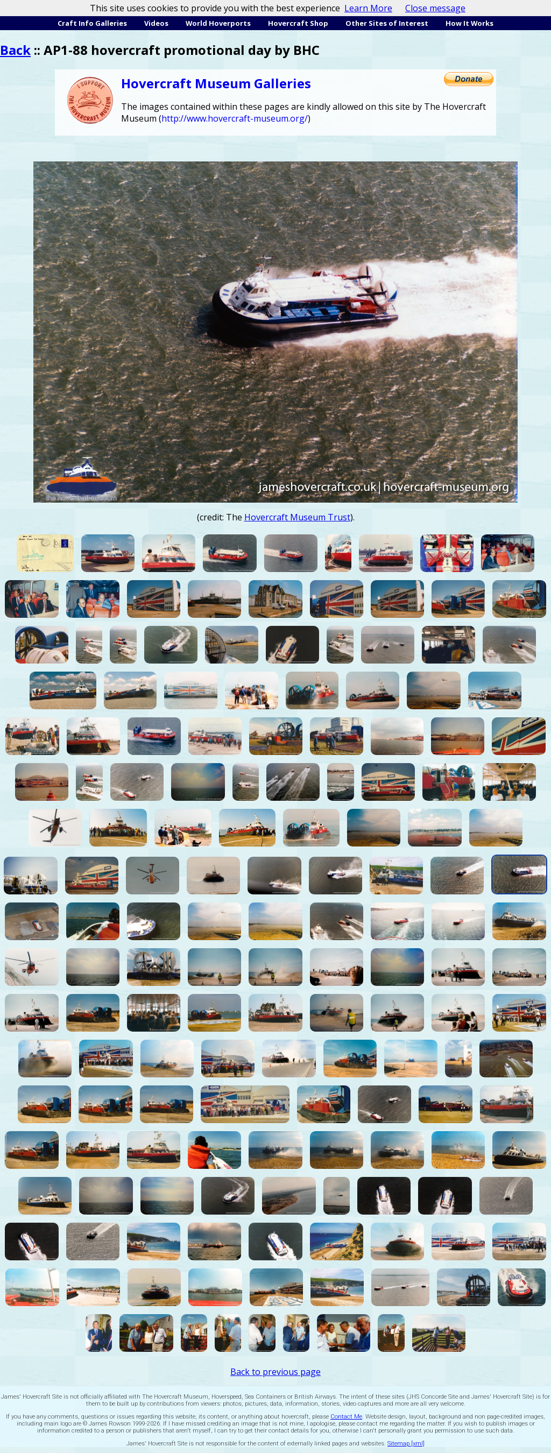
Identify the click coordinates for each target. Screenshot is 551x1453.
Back (15, 50)
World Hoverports (218, 23)
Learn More (368, 8)
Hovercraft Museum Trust (297, 517)
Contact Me (346, 1416)
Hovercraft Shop (298, 23)
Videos (156, 23)
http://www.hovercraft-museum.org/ (234, 118)
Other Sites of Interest (386, 23)
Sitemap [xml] (406, 1443)
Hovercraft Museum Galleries (216, 83)
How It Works (469, 23)
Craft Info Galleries (92, 23)
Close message (435, 8)
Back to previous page (275, 1372)
